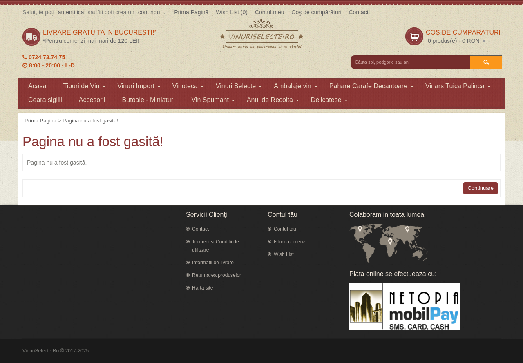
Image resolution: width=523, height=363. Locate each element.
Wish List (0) (232, 12)
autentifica (71, 12)
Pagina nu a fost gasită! (90, 121)
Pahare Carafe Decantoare (371, 85)
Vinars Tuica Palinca (458, 85)
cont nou (149, 12)
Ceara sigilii (45, 99)
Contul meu (269, 12)
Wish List (284, 254)
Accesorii (92, 99)
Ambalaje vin (295, 85)
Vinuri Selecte (239, 85)
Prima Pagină (191, 12)
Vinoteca (188, 85)
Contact (358, 12)
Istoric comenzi (290, 242)
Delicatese (329, 99)
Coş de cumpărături (316, 12)
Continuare (480, 188)
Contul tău (285, 229)
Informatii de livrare (213, 262)
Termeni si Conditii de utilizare (215, 246)
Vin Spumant (213, 99)
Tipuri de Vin (84, 85)
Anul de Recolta (273, 99)
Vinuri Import (138, 85)
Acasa (37, 85)
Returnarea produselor (216, 275)
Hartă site (202, 288)
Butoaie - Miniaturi (148, 99)
